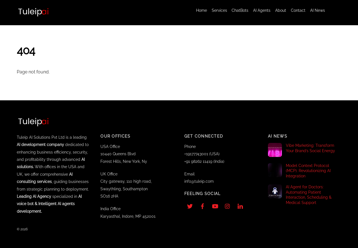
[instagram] (227, 205)
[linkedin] (240, 205)
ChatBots (240, 10)
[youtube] (215, 205)
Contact (298, 10)
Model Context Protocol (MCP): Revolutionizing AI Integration (308, 170)
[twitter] (190, 205)
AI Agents (261, 10)
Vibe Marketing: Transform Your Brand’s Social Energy (310, 148)
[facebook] (202, 205)
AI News (317, 10)
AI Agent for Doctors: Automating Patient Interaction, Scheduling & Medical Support (308, 194)
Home (201, 10)
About (280, 10)
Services (219, 10)
